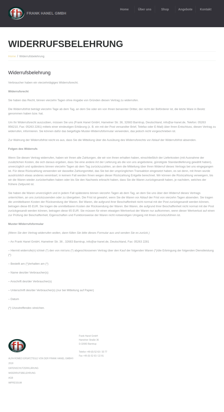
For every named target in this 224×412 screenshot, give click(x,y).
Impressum (15, 383)
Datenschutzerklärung (23, 368)
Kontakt (205, 9)
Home (124, 9)
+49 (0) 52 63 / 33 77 (97, 352)
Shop (165, 9)
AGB (10, 378)
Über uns (145, 9)
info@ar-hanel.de (174, 122)
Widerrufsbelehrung (22, 373)
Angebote (185, 9)
